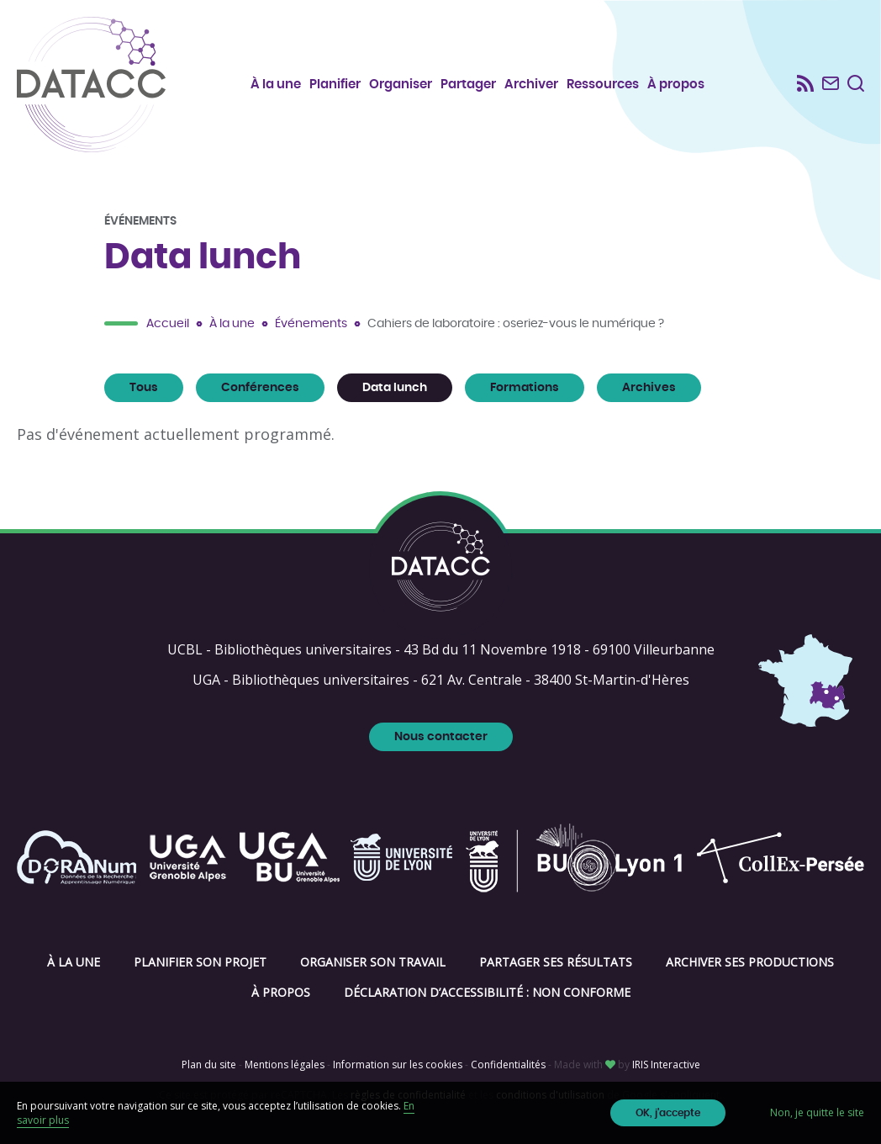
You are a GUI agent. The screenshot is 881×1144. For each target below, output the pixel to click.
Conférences (260, 388)
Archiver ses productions (750, 962)
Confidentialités (508, 1064)
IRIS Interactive (666, 1064)
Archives (649, 388)
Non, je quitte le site (817, 1112)
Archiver (531, 84)
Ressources (603, 84)
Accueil (167, 324)
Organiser (400, 84)
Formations (524, 388)
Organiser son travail (373, 962)
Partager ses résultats (555, 962)
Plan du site (209, 1064)
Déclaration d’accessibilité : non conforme (487, 992)
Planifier (335, 84)
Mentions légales (284, 1064)
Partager (468, 84)
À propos (675, 84)
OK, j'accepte (668, 1113)
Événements (311, 324)
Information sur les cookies (397, 1064)
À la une (276, 84)
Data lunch (394, 388)
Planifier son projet (200, 962)
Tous (143, 388)
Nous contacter (441, 737)
